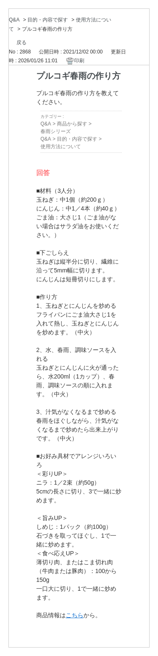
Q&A (14, 20)
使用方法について (60, 146)
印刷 (79, 61)
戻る (21, 42)
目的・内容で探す (47, 20)
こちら (74, 615)
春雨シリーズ (55, 131)
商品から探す (72, 124)
